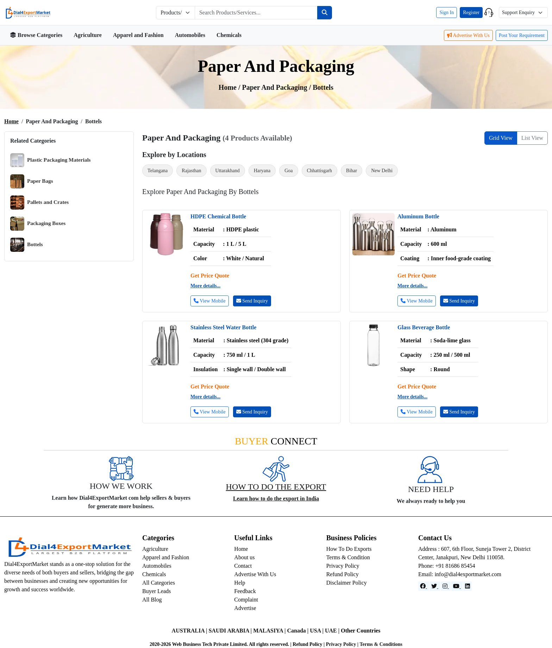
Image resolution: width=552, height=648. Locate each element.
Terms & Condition (348, 557)
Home (11, 121)
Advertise (245, 608)
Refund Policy (342, 574)
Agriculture (88, 35)
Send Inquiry (252, 301)
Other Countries (360, 631)
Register (471, 12)
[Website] (434, 586)
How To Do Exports (349, 549)
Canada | (298, 631)
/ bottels (321, 87)
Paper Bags (31, 181)
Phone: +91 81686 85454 (446, 566)
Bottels (26, 245)
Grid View (501, 138)
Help (239, 583)
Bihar (351, 170)
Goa (288, 170)
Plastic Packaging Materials (50, 160)
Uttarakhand (227, 170)
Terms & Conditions (380, 644)
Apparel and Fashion (138, 35)
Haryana (262, 170)
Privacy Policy (342, 566)
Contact (243, 566)
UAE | (333, 631)
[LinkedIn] (467, 586)
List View (532, 138)
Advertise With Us (468, 35)
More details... (205, 285)
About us (244, 557)
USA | (317, 631)
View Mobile (210, 301)
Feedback (245, 591)
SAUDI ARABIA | (230, 631)
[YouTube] (457, 586)
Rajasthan (191, 170)
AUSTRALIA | (190, 631)
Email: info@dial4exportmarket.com (459, 574)
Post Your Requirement (522, 35)
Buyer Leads (156, 591)
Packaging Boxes (37, 224)
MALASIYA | (270, 631)
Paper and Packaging (275, 87)
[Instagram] (446, 586)
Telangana (158, 170)
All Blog (152, 600)
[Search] (324, 12)
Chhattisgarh (319, 170)
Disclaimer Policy (346, 583)
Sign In (446, 12)
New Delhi (382, 170)
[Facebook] (423, 586)
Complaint (246, 600)
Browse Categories (36, 35)
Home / (230, 87)
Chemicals (229, 35)
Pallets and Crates (39, 202)
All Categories (158, 583)
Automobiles (190, 35)
